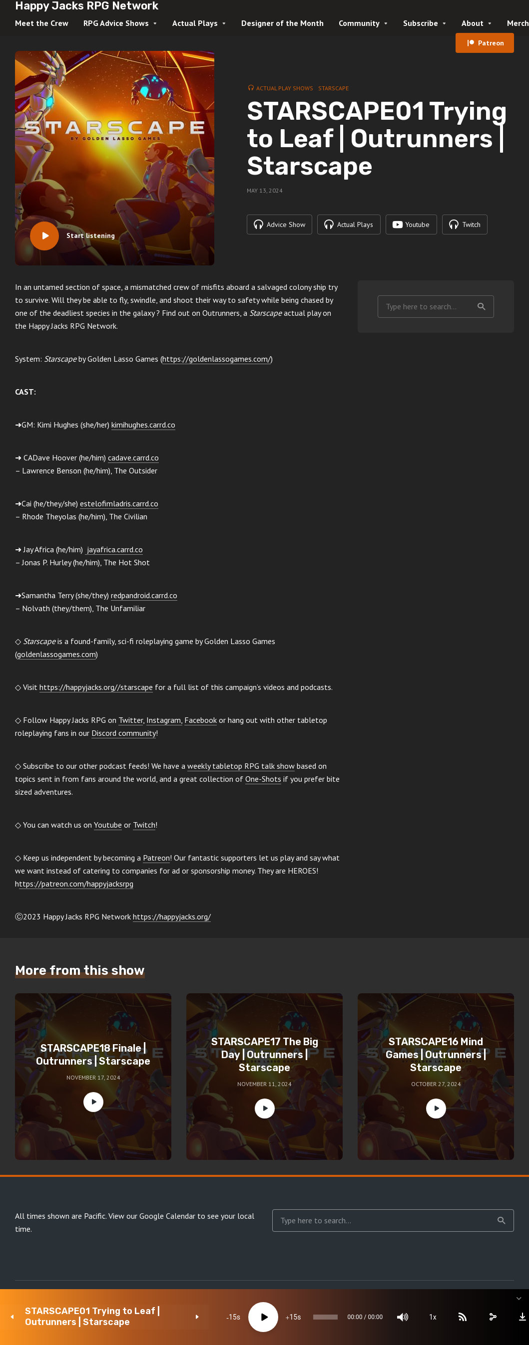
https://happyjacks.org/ (172, 916)
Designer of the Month (282, 23)
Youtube (108, 825)
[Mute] (384, 1317)
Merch (518, 23)
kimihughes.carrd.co (143, 425)
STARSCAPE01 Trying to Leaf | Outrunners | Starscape (90, 1317)
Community (359, 23)
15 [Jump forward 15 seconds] (257, 1317)
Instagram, (164, 720)
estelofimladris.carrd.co (119, 503)
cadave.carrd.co (133, 457)
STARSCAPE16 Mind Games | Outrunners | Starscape (436, 1055)
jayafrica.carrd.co (114, 549)
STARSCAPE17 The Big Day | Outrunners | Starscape (264, 1055)
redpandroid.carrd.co (144, 595)
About (473, 23)
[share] (474, 1317)
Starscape (333, 88)
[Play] (227, 1317)
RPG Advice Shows (116, 23)
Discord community (123, 733)
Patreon (491, 42)
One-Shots (263, 779)
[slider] (298, 1317)
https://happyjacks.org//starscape (96, 687)
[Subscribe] (444, 1317)
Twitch (144, 825)
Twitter (130, 720)
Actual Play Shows (284, 88)
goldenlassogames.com (56, 654)
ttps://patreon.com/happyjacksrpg (76, 884)
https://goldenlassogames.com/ (216, 359)
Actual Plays (195, 23)
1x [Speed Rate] (414, 1317)
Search (482, 307)
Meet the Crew (41, 23)
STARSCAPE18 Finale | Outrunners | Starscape (93, 1054)
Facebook (200, 720)
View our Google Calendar (151, 1216)
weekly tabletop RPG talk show (241, 766)
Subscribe (420, 23)
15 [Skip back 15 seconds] (196, 1317)
